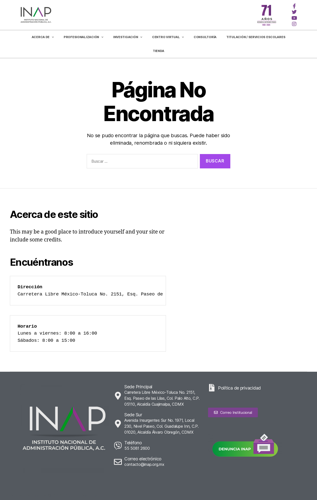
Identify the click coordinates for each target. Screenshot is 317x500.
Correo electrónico (142, 458)
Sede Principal (138, 386)
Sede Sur (133, 414)
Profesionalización (83, 37)
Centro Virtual (168, 37)
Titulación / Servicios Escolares (255, 37)
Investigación (127, 37)
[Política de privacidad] (211, 388)
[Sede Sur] (118, 424)
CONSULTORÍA (205, 37)
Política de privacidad (239, 388)
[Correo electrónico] (118, 462)
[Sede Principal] (118, 396)
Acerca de (43, 37)
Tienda (158, 51)
